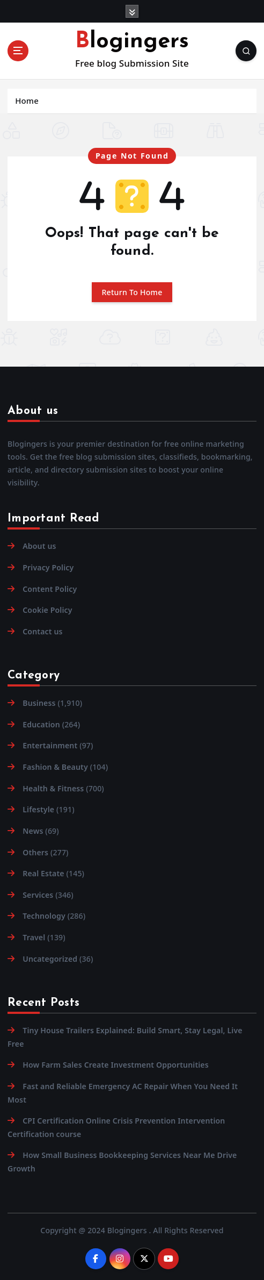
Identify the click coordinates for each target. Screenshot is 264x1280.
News (33, 831)
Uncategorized (50, 959)
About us (39, 546)
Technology (44, 916)
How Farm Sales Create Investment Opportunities (116, 1065)
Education (41, 724)
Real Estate (43, 873)
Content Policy (50, 589)
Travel (34, 937)
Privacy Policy (48, 567)
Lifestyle (38, 809)
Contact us (42, 631)
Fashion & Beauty (55, 767)
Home (27, 100)
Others (35, 852)
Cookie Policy (47, 610)
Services (38, 895)
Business (39, 703)
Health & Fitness (53, 788)
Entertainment (50, 745)
